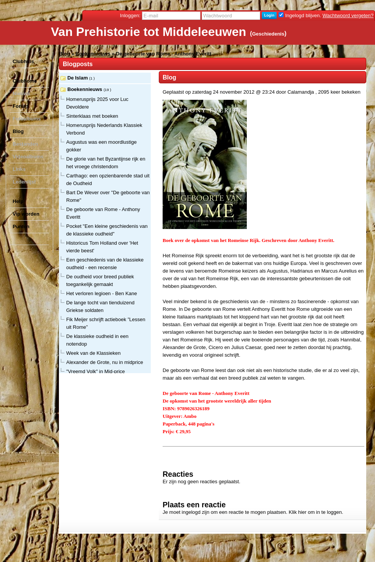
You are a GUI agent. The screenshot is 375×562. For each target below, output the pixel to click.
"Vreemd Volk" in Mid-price (95, 371)
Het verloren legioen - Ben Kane (101, 293)
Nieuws (21, 93)
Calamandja (300, 92)
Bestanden (25, 144)
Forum (20, 106)
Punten (21, 226)
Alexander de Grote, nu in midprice (104, 362)
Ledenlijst (24, 182)
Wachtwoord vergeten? (348, 15)
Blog (18, 131)
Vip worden (26, 214)
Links (19, 169)
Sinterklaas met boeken (92, 116)
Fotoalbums (27, 119)
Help (18, 201)
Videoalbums (28, 156)
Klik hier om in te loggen (315, 512)
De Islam (78, 78)
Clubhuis (23, 61)
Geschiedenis (268, 34)
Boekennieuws (92, 54)
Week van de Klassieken (93, 353)
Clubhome (25, 81)
